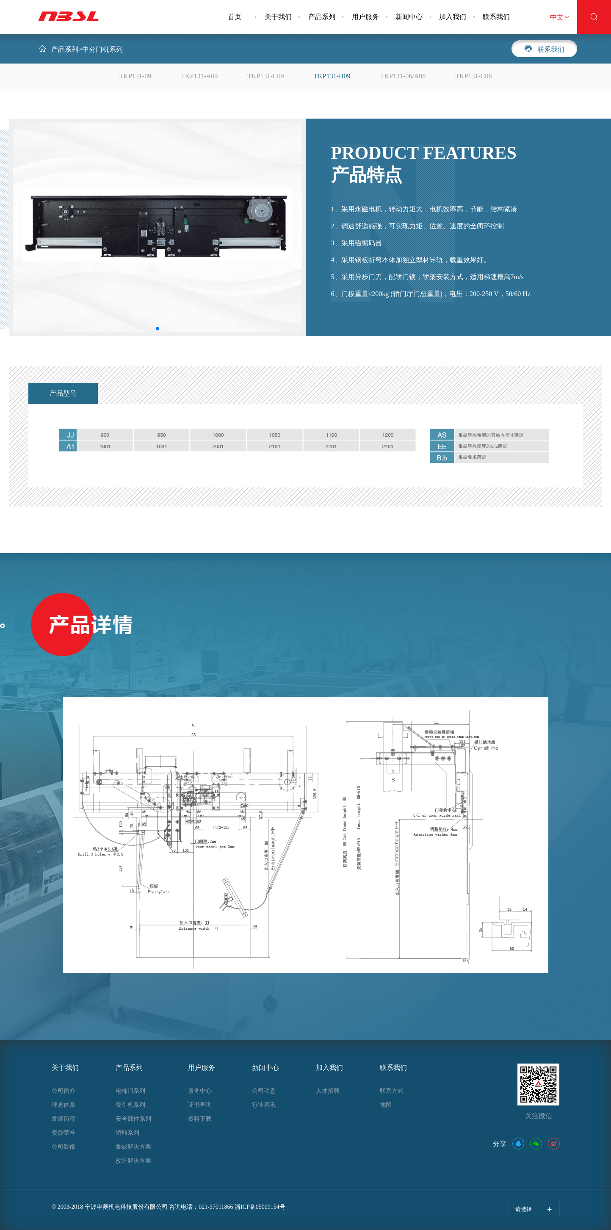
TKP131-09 (135, 76)
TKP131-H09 (332, 76)
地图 (386, 1105)
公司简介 (63, 1091)
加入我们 (452, 16)
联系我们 (496, 16)
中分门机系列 (102, 49)
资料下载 (200, 1119)
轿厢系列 (127, 1133)
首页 (234, 16)
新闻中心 (409, 16)
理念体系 (63, 1105)
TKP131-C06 (473, 76)
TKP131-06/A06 (403, 76)
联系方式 (392, 1091)
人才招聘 (328, 1091)
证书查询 (200, 1105)
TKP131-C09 (265, 76)
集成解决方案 (133, 1147)
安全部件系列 (133, 1119)
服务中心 (200, 1091)
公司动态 (264, 1091)
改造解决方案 (133, 1161)
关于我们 (278, 16)
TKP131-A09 (199, 76)
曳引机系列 (130, 1105)
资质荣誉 (63, 1133)
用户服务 (365, 16)
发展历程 (63, 1119)
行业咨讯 (264, 1105)
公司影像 (63, 1147)
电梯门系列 (130, 1091)
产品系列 (321, 16)
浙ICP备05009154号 (260, 1207)
